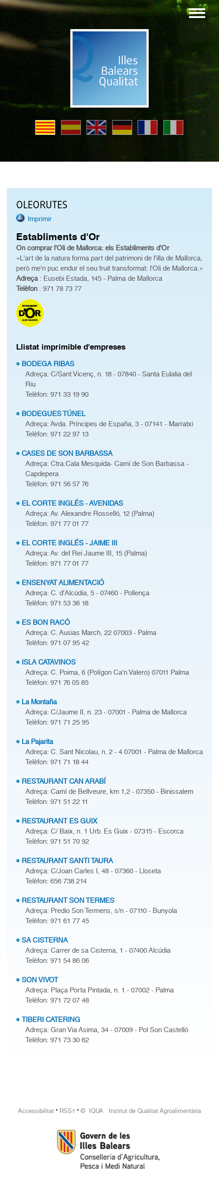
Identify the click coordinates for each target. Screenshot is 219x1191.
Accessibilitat (36, 1110)
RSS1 (67, 1110)
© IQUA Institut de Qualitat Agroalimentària (141, 1110)
